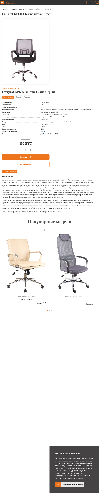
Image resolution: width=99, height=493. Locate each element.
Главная (5, 9)
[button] (6, 51)
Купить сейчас (26, 164)
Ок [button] (58, 484)
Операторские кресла (16, 9)
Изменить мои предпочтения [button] (73, 484)
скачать (42, 131)
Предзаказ (89, 304)
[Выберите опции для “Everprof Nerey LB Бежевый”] (41, 303)
